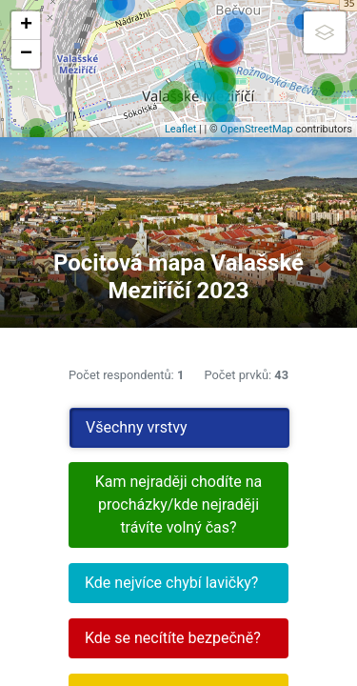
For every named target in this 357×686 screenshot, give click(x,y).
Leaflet (180, 129)
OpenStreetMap (256, 129)
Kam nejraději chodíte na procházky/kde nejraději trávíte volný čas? (178, 504)
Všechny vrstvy (136, 427)
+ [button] (26, 25)
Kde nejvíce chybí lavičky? (171, 583)
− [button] (26, 54)
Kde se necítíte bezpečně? (173, 638)
